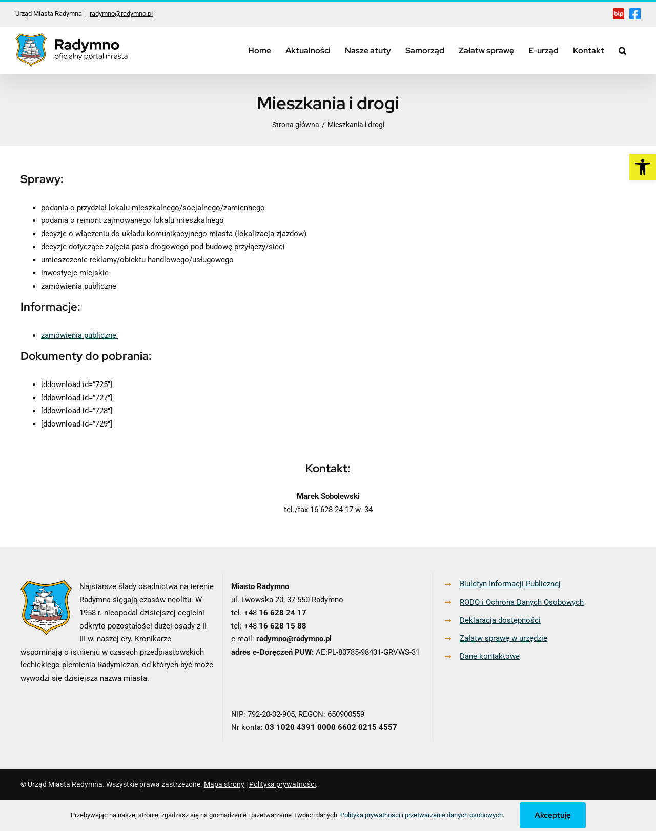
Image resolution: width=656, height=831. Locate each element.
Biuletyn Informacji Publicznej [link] (510, 584)
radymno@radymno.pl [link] (121, 13)
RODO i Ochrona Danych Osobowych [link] (522, 602)
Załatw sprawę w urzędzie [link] (503, 638)
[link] (642, 167)
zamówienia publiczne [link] (79, 335)
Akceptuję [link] (553, 815)
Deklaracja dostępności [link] (500, 620)
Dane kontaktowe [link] (490, 656)
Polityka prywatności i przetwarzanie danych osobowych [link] (421, 815)
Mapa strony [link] (224, 784)
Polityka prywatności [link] (282, 784)
